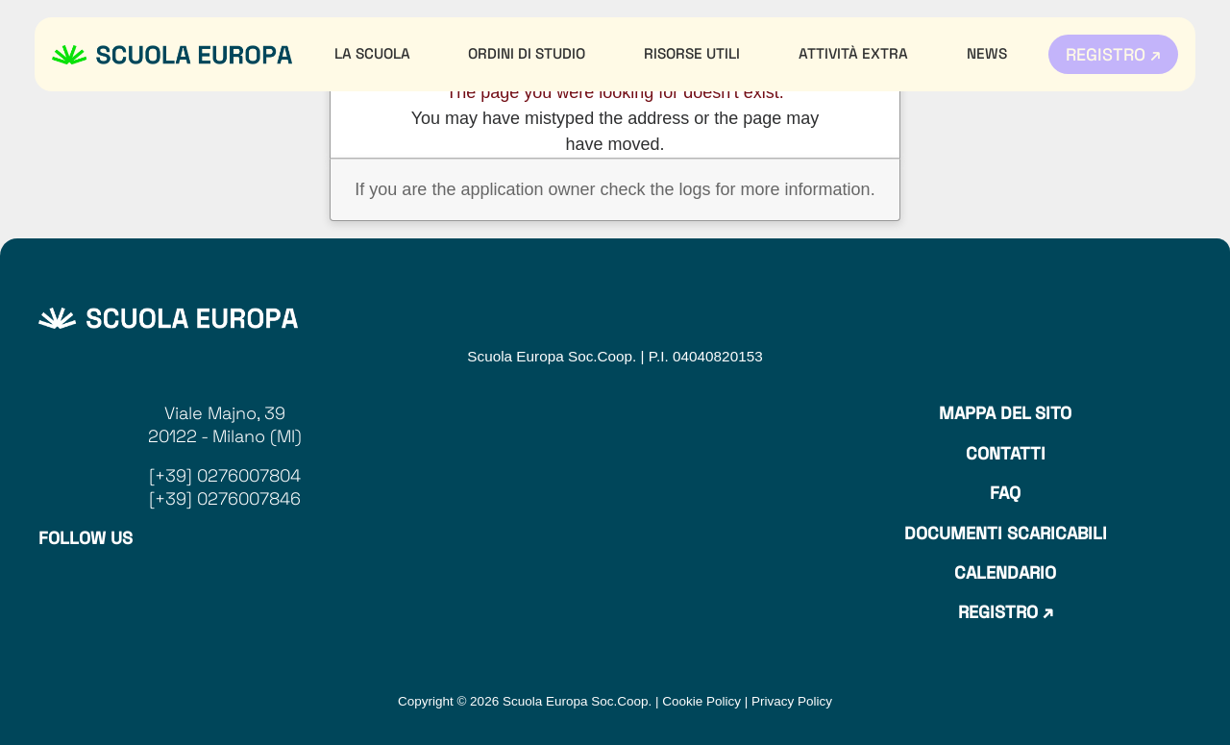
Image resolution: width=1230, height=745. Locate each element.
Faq (1005, 493)
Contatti (1006, 453)
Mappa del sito (1005, 413)
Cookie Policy (701, 701)
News (987, 53)
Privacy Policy (791, 701)
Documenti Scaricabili (1005, 533)
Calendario (1005, 572)
